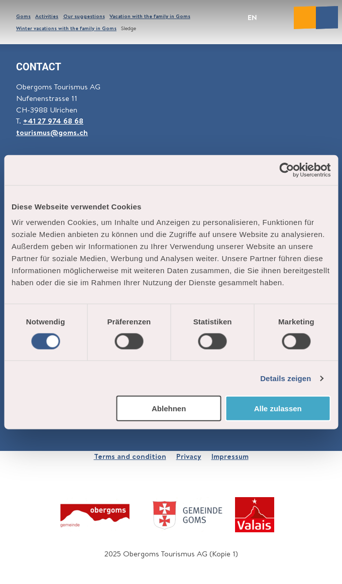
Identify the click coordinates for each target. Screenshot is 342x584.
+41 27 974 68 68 (53, 120)
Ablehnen (169, 408)
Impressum (230, 456)
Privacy (188, 456)
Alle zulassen (278, 408)
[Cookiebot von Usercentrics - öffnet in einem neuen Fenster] (286, 169)
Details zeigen (285, 378)
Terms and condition (130, 456)
